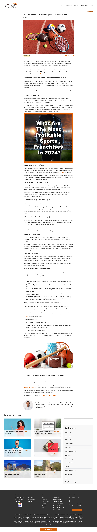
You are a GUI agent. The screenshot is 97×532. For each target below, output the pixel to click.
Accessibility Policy (57, 505)
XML (43, 507)
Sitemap (44, 505)
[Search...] (78, 420)
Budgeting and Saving (70, 482)
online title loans (41, 74)
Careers (44, 503)
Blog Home (68, 432)
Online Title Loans (19, 499)
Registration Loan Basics (71, 451)
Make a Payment (45, 501)
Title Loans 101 (68, 447)
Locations (44, 499)
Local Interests (27, 55)
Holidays (67, 466)
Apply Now (76, 510)
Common (31, 501)
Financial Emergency (70, 459)
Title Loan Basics (69, 440)
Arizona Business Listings (49, 395)
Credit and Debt (69, 443)
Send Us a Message (75, 501)
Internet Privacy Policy (58, 499)
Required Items (31, 499)
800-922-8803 (56, 509)
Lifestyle (67, 478)
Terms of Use (56, 497)
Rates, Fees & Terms (58, 501)
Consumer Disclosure (58, 503)
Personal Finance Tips (70, 462)
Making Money (68, 474)
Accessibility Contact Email (59, 507)
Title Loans (17, 501)
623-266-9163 (89, 11)
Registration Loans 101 (70, 470)
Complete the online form (30, 387)
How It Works (30, 497)
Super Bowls (61, 172)
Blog (43, 497)
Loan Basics (68, 455)
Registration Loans (19, 497)
